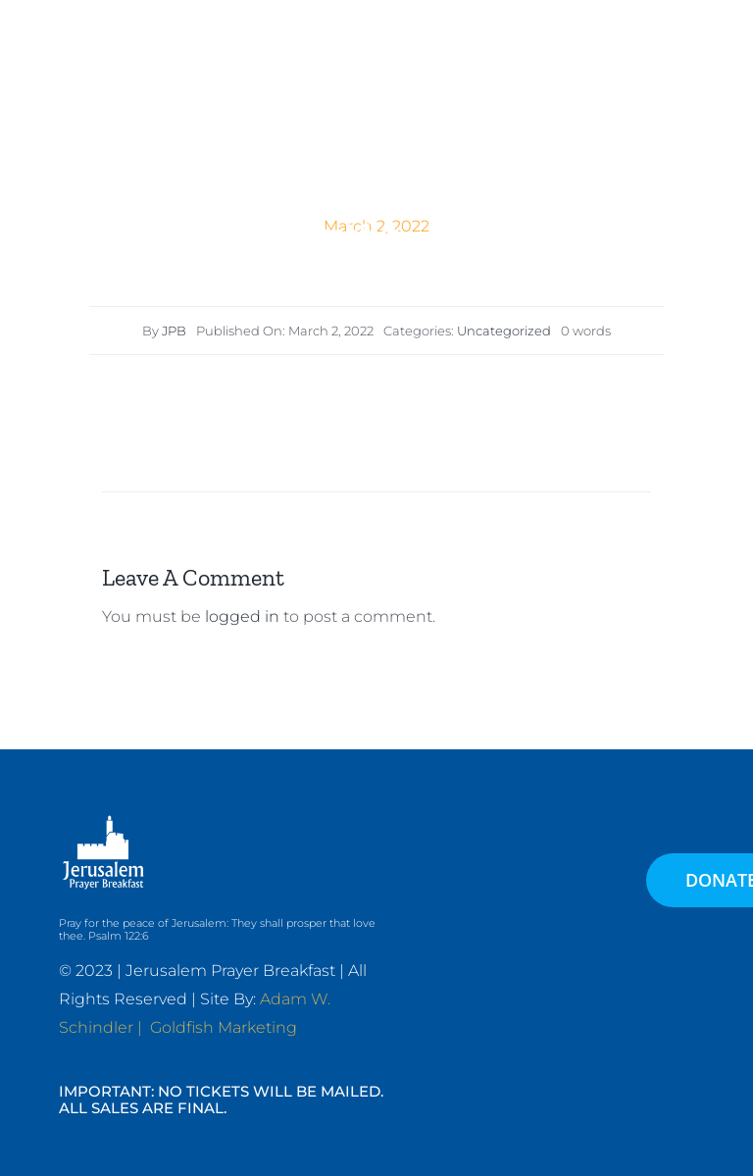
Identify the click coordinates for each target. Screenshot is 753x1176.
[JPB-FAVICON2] (296, 49)
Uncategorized (504, 330)
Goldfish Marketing (223, 1027)
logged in (242, 616)
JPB (174, 330)
